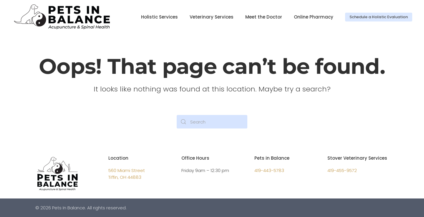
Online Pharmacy (313, 17)
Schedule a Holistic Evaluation (379, 17)
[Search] (212, 121)
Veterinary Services (211, 17)
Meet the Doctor (263, 17)
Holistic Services (159, 17)
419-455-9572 (342, 170)
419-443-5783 (269, 170)
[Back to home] (64, 17)
